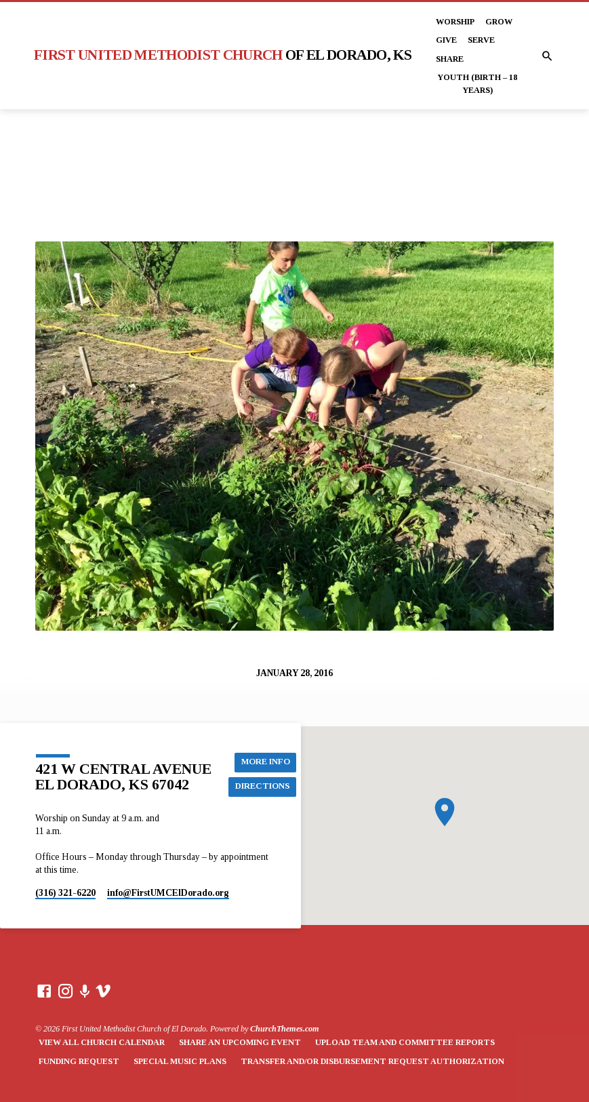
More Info (265, 762)
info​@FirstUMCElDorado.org (168, 893)
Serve (481, 40)
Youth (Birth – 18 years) (477, 83)
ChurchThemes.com (284, 1029)
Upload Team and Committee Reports (405, 1042)
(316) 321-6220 (65, 893)
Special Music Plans (180, 1061)
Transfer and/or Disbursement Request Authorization (372, 1061)
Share (450, 59)
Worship (455, 21)
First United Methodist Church (222, 55)
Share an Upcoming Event (240, 1042)
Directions (262, 786)
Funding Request (79, 1061)
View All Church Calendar (102, 1042)
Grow (498, 21)
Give (446, 40)
